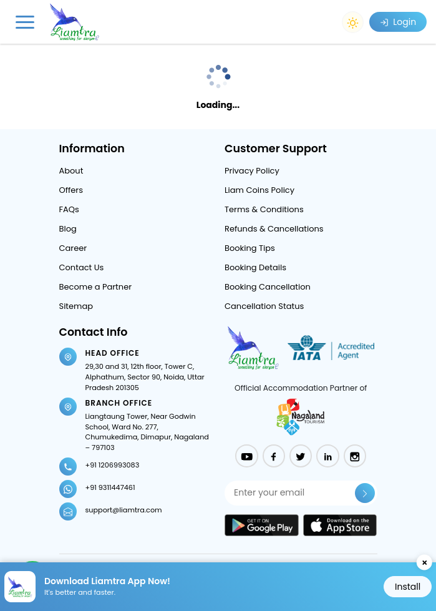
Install (407, 586)
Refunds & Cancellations (274, 229)
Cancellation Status (264, 306)
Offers (71, 190)
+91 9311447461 (110, 487)
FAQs (69, 209)
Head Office (112, 353)
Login (398, 22)
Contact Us (81, 267)
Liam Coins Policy (259, 190)
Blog (68, 229)
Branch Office (119, 403)
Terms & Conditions (264, 209)
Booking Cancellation (268, 287)
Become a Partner (95, 287)
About (71, 171)
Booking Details (255, 267)
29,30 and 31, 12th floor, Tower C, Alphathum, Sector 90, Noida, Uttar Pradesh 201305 (145, 377)
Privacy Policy (252, 171)
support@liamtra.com (123, 510)
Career (73, 248)
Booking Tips (250, 248)
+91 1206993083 (112, 465)
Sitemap (76, 306)
